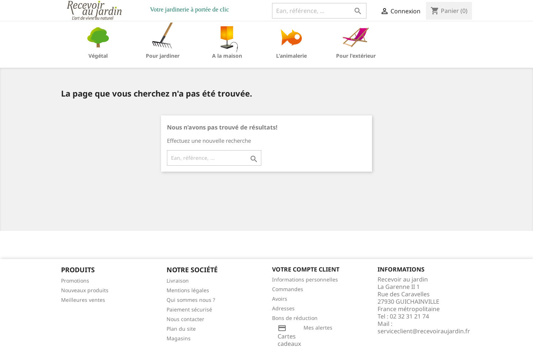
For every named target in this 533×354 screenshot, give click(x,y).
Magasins (179, 338)
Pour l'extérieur (356, 55)
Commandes (287, 289)
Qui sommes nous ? (191, 299)
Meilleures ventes (83, 299)
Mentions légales (188, 290)
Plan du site (181, 328)
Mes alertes (318, 327)
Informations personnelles (305, 279)
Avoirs (279, 298)
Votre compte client (305, 269)
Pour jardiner (163, 55)
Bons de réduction (295, 317)
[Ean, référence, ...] (319, 10)
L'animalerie (291, 55)
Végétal (98, 55)
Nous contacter (185, 319)
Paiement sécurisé (189, 309)
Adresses (283, 308)
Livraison (178, 280)
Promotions (75, 280)
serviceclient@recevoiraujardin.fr (424, 331)
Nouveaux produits (84, 290)
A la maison (227, 55)
